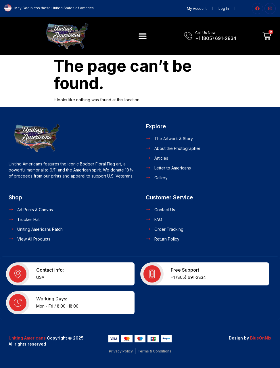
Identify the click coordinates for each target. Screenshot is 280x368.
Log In (223, 8)
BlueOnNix (260, 337)
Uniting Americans (27, 337)
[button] (142, 35)
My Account (197, 8)
